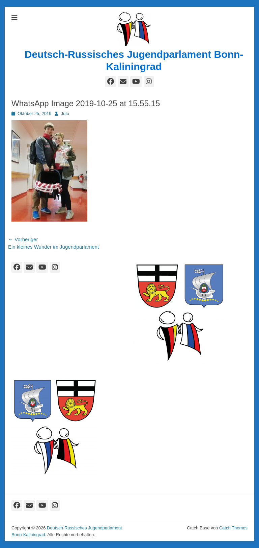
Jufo (65, 113)
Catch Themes (233, 527)
